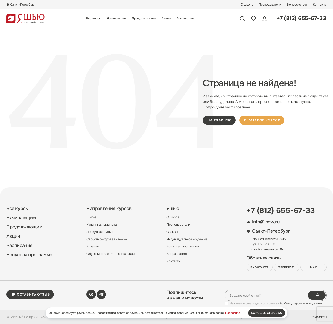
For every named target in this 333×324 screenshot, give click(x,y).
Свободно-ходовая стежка (106, 239)
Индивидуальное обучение (186, 239)
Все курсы (93, 18)
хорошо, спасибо (266, 313)
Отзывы (172, 232)
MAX (313, 267)
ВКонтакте (259, 267)
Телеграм (286, 267)
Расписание (185, 18)
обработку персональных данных (300, 303)
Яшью (172, 208)
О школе (247, 4)
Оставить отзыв (30, 294)
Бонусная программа (29, 255)
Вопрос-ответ (297, 4)
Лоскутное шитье (99, 232)
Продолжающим (144, 18)
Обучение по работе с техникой (110, 254)
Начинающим (116, 18)
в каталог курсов (262, 120)
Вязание (92, 246)
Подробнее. (233, 313)
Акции (166, 18)
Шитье (91, 217)
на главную (220, 120)
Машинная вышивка (101, 224)
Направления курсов (109, 208)
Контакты (320, 4)
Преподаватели (270, 4)
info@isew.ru (263, 222)
